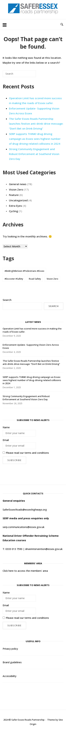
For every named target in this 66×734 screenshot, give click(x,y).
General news (17, 184)
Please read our (26, 452)
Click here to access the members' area (25, 570)
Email (6, 440)
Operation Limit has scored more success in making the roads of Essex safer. (35, 100)
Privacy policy (10, 648)
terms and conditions (36, 452)
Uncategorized (18, 200)
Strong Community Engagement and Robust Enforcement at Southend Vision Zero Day (34, 154)
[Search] (28, 75)
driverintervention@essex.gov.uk (43, 549)
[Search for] (19, 73)
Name (6, 427)
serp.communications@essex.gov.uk (23, 527)
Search (7, 300)
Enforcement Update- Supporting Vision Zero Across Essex (31, 346)
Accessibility (9, 676)
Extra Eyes (15, 205)
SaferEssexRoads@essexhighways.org (25, 509)
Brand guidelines (12, 662)
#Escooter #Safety (14, 278)
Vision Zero (16, 189)
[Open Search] (61, 24)
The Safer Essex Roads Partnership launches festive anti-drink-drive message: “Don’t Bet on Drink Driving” (36, 123)
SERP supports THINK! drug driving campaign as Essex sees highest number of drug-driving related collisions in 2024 (35, 138)
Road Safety (35, 278)
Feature (14, 195)
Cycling (13, 211)
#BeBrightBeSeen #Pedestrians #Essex (24, 270)
